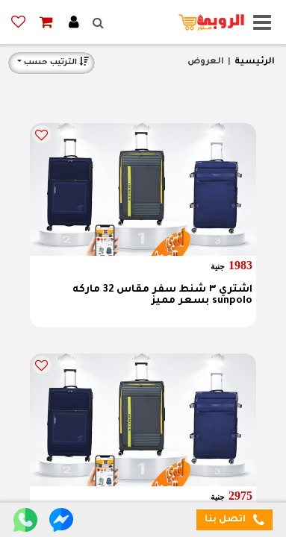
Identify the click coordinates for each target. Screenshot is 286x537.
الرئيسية (254, 62)
